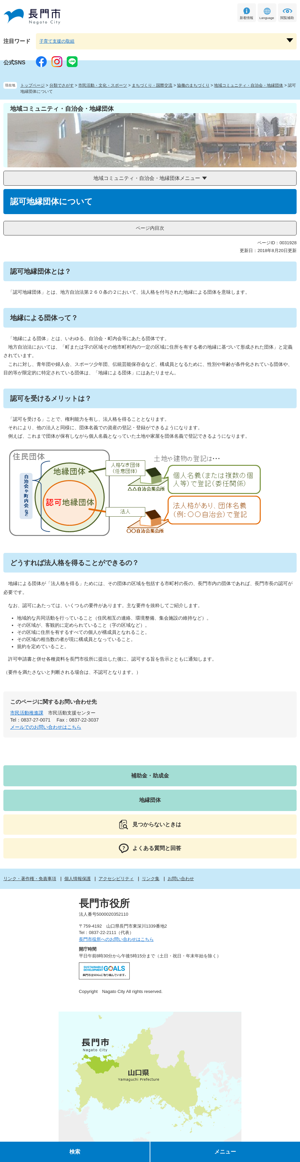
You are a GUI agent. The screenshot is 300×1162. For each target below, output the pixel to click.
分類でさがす (61, 85)
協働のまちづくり (193, 85)
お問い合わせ (181, 878)
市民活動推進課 (26, 712)
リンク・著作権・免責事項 (29, 878)
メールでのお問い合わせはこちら (45, 727)
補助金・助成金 (150, 776)
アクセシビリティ (116, 878)
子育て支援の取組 (56, 41)
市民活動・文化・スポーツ (102, 85)
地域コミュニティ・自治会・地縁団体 (248, 85)
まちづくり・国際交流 (152, 85)
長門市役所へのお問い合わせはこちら (116, 939)
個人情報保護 (77, 878)
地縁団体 (150, 800)
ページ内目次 (150, 228)
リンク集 (150, 878)
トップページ (32, 85)
